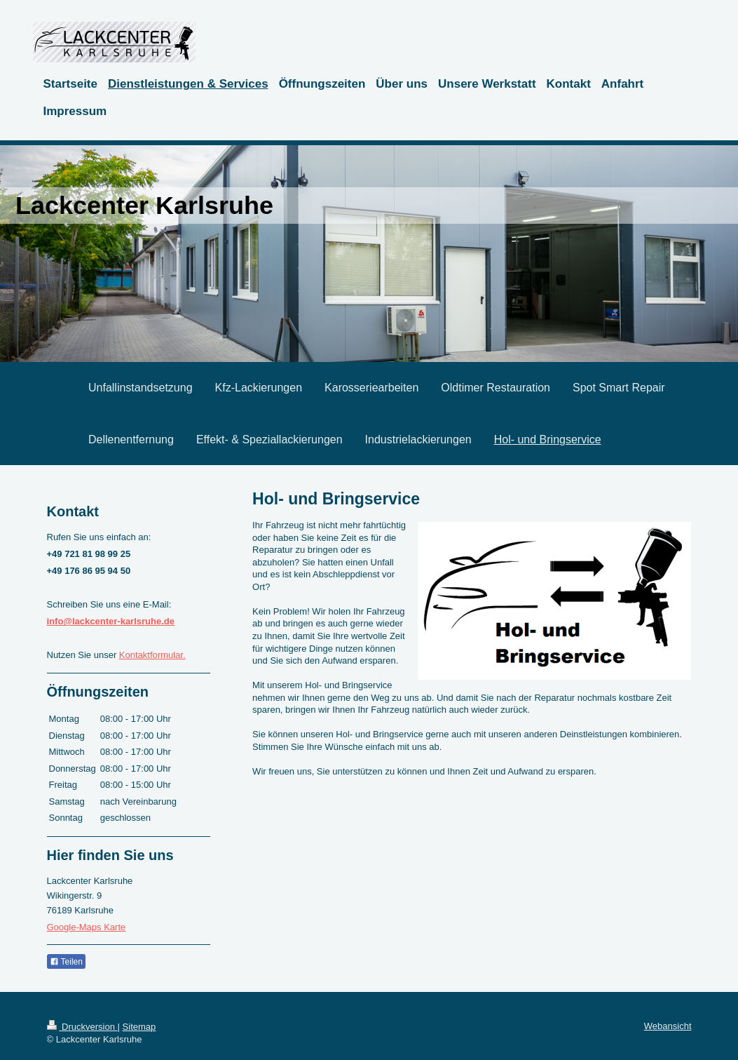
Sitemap (139, 1026)
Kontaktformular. (152, 655)
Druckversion (82, 1026)
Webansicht (668, 1026)
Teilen (66, 962)
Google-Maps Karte (86, 927)
